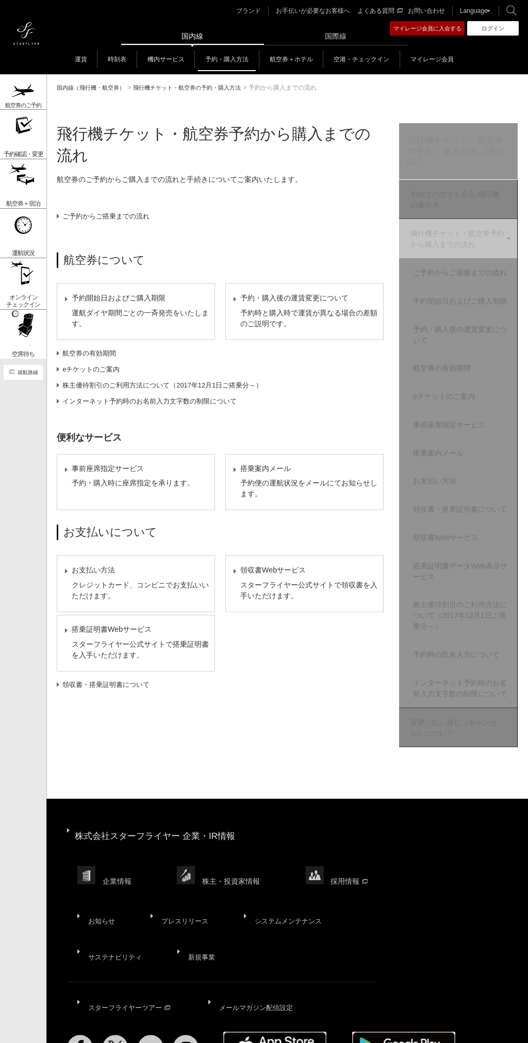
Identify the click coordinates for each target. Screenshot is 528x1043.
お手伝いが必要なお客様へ (318, 11)
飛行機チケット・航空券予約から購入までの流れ (456, 238)
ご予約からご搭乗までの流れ (110, 216)
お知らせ (100, 890)
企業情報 (118, 861)
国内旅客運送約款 (367, 1027)
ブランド (257, 11)
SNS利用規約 (317, 1027)
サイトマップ (85, 1027)
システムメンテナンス (279, 890)
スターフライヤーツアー (129, 955)
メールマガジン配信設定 (254, 955)
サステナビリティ (114, 915)
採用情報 (352, 861)
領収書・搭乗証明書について (110, 729)
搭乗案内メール (447, 453)
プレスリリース (179, 890)
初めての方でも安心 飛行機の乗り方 (457, 201)
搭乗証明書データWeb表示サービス (465, 570)
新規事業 (197, 915)
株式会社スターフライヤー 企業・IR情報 (160, 827)
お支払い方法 (443, 478)
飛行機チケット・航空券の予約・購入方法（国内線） (454, 153)
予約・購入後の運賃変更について (465, 346)
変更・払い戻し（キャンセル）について (452, 725)
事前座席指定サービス (458, 428)
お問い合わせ (425, 11)
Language (470, 11)
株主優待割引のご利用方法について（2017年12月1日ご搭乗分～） (171, 394)
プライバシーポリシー (192, 1027)
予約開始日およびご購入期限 (465, 310)
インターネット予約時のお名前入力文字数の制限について (157, 410)
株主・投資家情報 (233, 861)
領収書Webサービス (454, 539)
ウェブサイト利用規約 (260, 1027)
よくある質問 (380, 11)
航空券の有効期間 (92, 362)
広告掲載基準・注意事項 (433, 1027)
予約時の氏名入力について (465, 648)
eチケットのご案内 (94, 378)
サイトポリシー (132, 1027)
